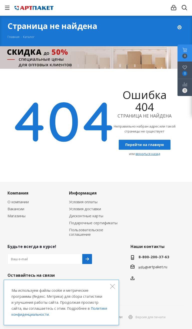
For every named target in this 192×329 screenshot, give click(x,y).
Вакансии (16, 208)
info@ (143, 267)
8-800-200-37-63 (153, 256)
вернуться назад (148, 154)
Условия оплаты (83, 201)
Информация (83, 193)
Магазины (17, 215)
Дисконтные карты (86, 215)
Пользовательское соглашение (86, 232)
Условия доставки (85, 208)
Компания (18, 193)
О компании (18, 201)
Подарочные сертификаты (93, 222)
